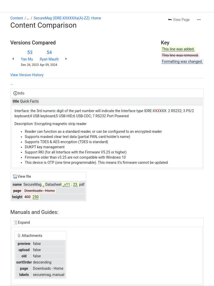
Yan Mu (27, 59)
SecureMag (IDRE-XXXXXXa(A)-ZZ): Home (67, 18)
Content (16, 18)
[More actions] (199, 20)
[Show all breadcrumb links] (28, 18)
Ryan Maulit (49, 59)
